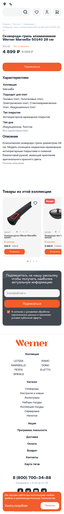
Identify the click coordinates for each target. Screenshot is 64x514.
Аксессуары (32, 397)
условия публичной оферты (26, 318)
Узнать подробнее (16, 505)
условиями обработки (38, 312)
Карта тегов (32, 464)
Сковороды (29, 24)
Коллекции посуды (32, 407)
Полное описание (13, 163)
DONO (45, 365)
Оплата (32, 444)
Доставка (32, 437)
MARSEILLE (18, 365)
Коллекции (32, 354)
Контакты (32, 457)
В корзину (14, 252)
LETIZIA (18, 361)
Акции (32, 423)
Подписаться (32, 303)
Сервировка (32, 411)
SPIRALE (18, 374)
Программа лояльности (32, 430)
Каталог (17, 24)
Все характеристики (15, 130)
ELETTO (45, 370)
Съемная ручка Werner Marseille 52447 (20, 237)
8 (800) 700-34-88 (32, 478)
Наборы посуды (32, 402)
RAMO (45, 361)
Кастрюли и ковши (32, 393)
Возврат (32, 450)
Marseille (8, 89)
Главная (6, 24)
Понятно (50, 505)
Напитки (32, 415)
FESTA (19, 370)
